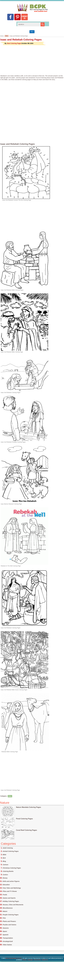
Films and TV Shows (10, 891)
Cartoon (5, 864)
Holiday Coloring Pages (11, 901)
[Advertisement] (32, 60)
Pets (4, 918)
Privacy (24, 959)
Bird (4, 858)
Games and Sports (9, 898)
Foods (5, 894)
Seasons (6, 928)
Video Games (7, 945)
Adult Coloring (8, 848)
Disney (5, 878)
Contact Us (45, 959)
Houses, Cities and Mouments (13, 904)
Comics (5, 874)
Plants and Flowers (9, 921)
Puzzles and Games (9, 925)
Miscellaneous (8, 908)
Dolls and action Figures (11, 881)
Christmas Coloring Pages (12, 868)
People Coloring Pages (10, 915)
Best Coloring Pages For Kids (14, 958)
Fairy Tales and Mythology (12, 888)
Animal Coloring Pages (11, 851)
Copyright (30, 959)
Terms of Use (37, 959)
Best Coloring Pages (14, 43)
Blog (4, 861)
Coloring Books (8, 871)
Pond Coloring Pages (24, 819)
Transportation (8, 938)
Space (5, 931)
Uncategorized (8, 941)
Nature (5, 911)
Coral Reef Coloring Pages (26, 830)
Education (6, 884)
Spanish (5, 935)
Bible (6, 35)
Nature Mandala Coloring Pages (28, 807)
